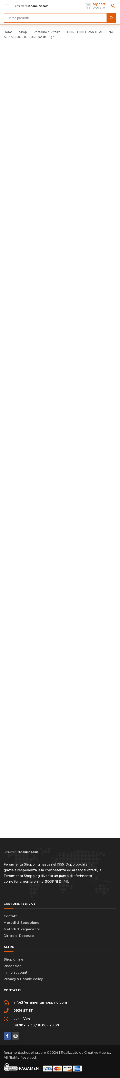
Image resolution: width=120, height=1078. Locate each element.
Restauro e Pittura (46, 32)
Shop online (13, 959)
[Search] (111, 18)
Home (8, 32)
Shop (23, 32)
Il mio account (15, 972)
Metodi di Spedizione (21, 923)
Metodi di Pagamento (22, 929)
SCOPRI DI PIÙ (57, 881)
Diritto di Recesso (19, 936)
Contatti (11, 916)
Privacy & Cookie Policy (23, 979)
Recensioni (13, 966)
